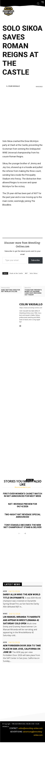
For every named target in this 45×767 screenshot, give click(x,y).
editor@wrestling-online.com (30, 728)
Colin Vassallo (14, 86)
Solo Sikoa (33, 273)
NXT (26, 273)
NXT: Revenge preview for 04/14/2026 (22, 505)
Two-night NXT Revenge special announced (22, 515)
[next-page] (25, 533)
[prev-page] (19, 533)
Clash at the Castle (16, 273)
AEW (5, 591)
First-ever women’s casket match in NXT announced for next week (22, 494)
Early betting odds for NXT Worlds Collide (10, 290)
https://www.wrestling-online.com (30, 308)
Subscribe (35, 260)
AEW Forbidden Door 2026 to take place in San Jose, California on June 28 (22, 648)
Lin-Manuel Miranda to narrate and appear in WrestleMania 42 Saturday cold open (21, 620)
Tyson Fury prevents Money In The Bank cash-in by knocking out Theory (33, 292)
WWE (5, 613)
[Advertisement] (22, 113)
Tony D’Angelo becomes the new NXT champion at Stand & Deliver (22, 526)
